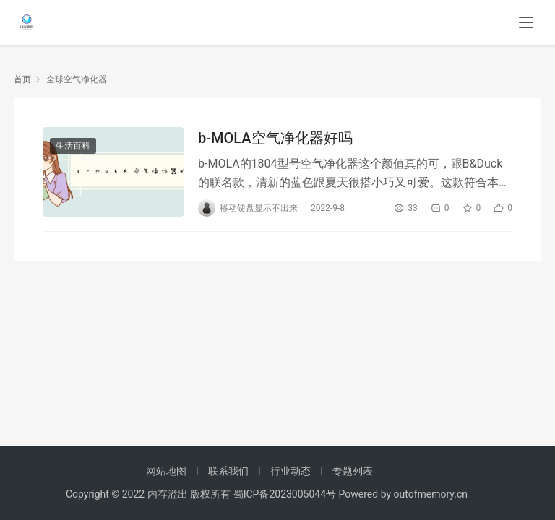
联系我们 (228, 471)
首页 (22, 79)
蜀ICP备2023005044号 (286, 494)
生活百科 (73, 146)
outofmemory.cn (431, 494)
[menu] (526, 23)
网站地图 (166, 471)
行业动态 (290, 471)
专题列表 (352, 471)
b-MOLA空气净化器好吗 (275, 138)
